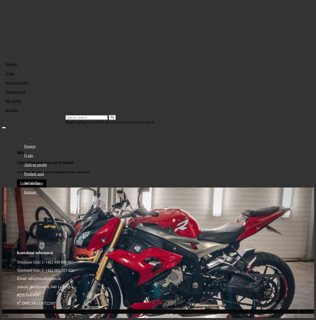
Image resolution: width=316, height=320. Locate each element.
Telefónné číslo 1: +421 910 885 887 (45, 262)
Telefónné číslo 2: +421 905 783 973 (45, 270)
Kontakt (12, 110)
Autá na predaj (17, 83)
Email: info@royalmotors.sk (39, 279)
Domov (11, 64)
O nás (10, 73)
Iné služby (13, 101)
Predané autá (15, 92)
